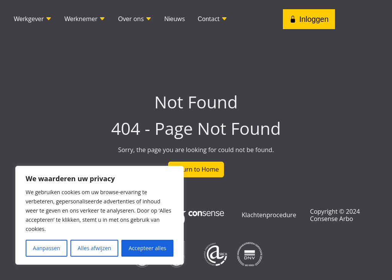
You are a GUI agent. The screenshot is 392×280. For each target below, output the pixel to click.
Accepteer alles (147, 248)
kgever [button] (33, 19)
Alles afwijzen (94, 248)
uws (174, 19)
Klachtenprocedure (269, 215)
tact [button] (212, 19)
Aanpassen (46, 248)
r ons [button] (134, 19)
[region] (99, 215)
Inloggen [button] (309, 19)
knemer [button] (84, 19)
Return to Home (196, 169)
